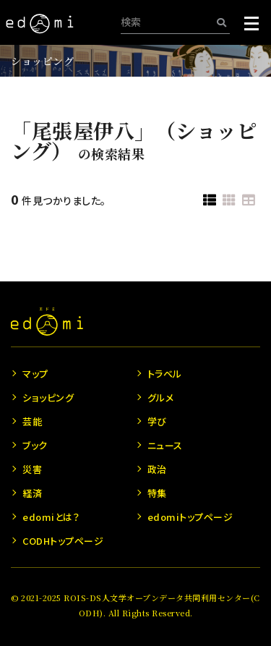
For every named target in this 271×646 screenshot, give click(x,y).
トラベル (164, 374)
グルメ (160, 397)
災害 (32, 469)
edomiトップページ (190, 517)
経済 (32, 493)
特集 (157, 493)
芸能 (32, 421)
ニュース (165, 445)
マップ (35, 374)
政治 (157, 469)
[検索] (221, 22)
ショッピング (42, 61)
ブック (35, 445)
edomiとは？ (50, 517)
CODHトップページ (62, 541)
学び (157, 421)
